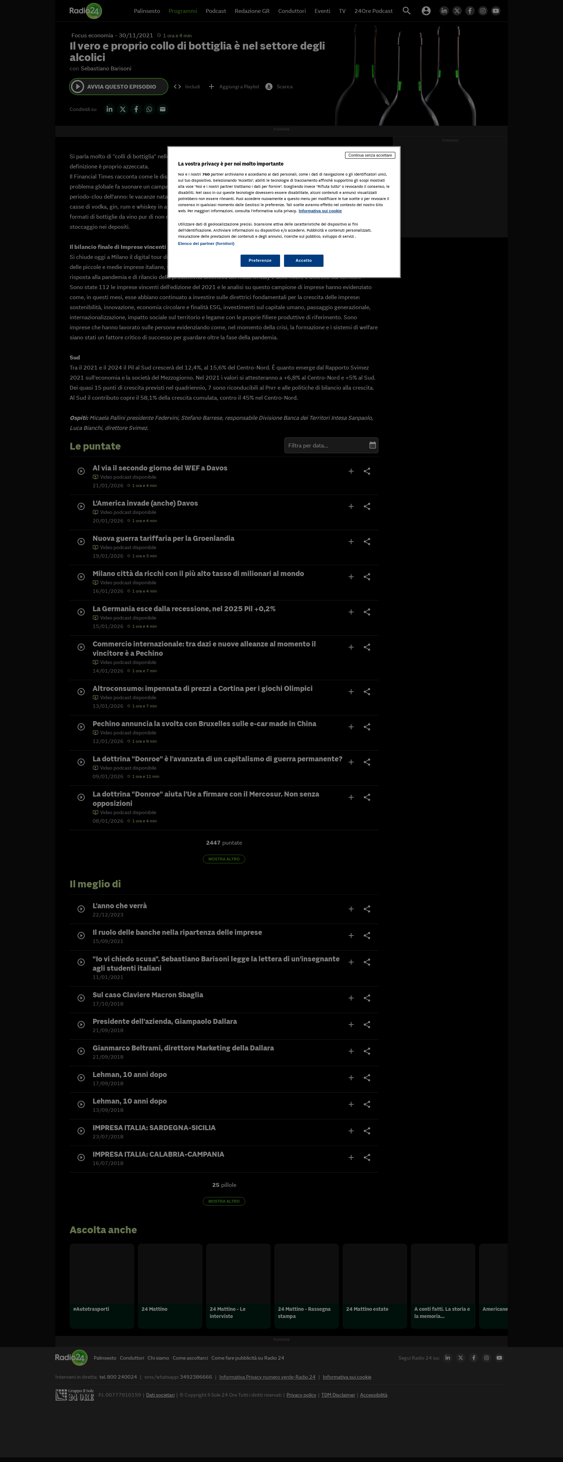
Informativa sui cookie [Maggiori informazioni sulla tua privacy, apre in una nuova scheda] (320, 211)
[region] (284, 212)
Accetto (304, 260)
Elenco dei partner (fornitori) (206, 243)
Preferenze (260, 260)
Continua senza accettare (370, 155)
